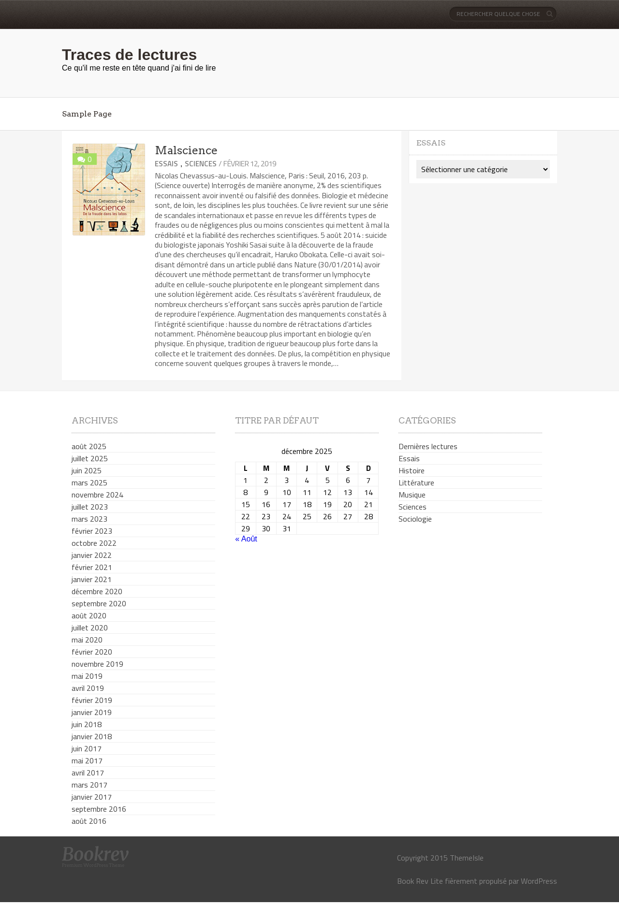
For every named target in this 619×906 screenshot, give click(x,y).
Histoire (411, 470)
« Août (246, 539)
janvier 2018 (92, 736)
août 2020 (89, 615)
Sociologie (415, 519)
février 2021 (92, 567)
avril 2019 (88, 688)
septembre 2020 (99, 603)
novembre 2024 (97, 494)
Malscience (186, 150)
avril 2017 (88, 772)
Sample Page (87, 113)
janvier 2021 (92, 579)
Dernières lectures (427, 446)
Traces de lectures (129, 54)
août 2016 (89, 821)
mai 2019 (87, 676)
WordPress (539, 881)
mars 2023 (89, 519)
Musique (412, 494)
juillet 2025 (90, 458)
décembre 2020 (97, 591)
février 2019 (92, 700)
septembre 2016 (99, 809)
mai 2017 (87, 760)
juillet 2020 (90, 627)
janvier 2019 (92, 712)
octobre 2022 (94, 543)
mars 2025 (89, 482)
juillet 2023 (90, 506)
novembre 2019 (97, 664)
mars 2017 (89, 784)
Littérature (416, 482)
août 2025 (89, 446)
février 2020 (92, 652)
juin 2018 (87, 724)
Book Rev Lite (420, 881)
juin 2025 (87, 470)
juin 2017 (87, 748)
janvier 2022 (92, 555)
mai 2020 (87, 639)
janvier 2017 (92, 797)
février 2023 (92, 531)
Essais (166, 163)
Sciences (201, 163)
